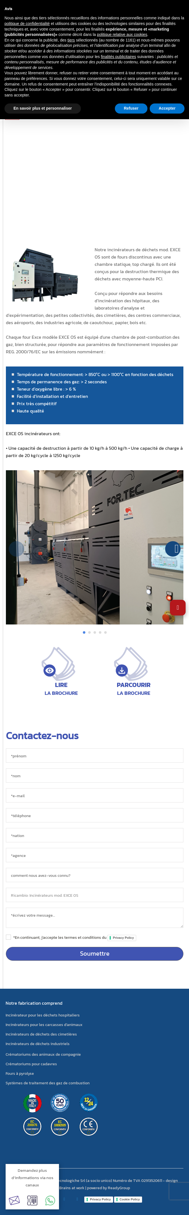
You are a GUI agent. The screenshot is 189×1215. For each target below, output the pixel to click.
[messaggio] (94, 918)
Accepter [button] (167, 108)
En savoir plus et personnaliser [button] (42, 108)
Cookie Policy (130, 1199)
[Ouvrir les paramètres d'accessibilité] (178, 607)
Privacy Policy (123, 937)
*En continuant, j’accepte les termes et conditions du (74, 937)
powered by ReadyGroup (108, 1188)
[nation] (94, 835)
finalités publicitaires (118, 56)
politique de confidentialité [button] (27, 23)
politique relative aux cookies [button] (122, 34)
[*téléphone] (94, 815)
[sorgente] (94, 875)
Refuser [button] (131, 108)
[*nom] (94, 775)
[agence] (94, 855)
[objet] (94, 895)
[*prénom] (94, 755)
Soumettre (95, 953)
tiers (71, 40)
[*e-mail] (94, 795)
